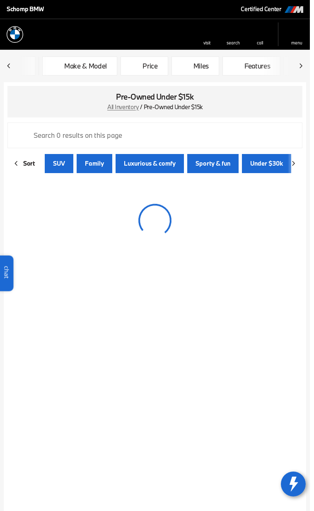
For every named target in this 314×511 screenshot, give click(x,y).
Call (260, 43)
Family (94, 163)
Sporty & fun (213, 163)
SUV (59, 163)
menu (296, 43)
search (233, 43)
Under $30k (266, 163)
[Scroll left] (9, 66)
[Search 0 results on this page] (155, 135)
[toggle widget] (293, 484)
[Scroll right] (301, 66)
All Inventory (123, 107)
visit (206, 43)
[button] (206, 34)
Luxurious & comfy (150, 163)
